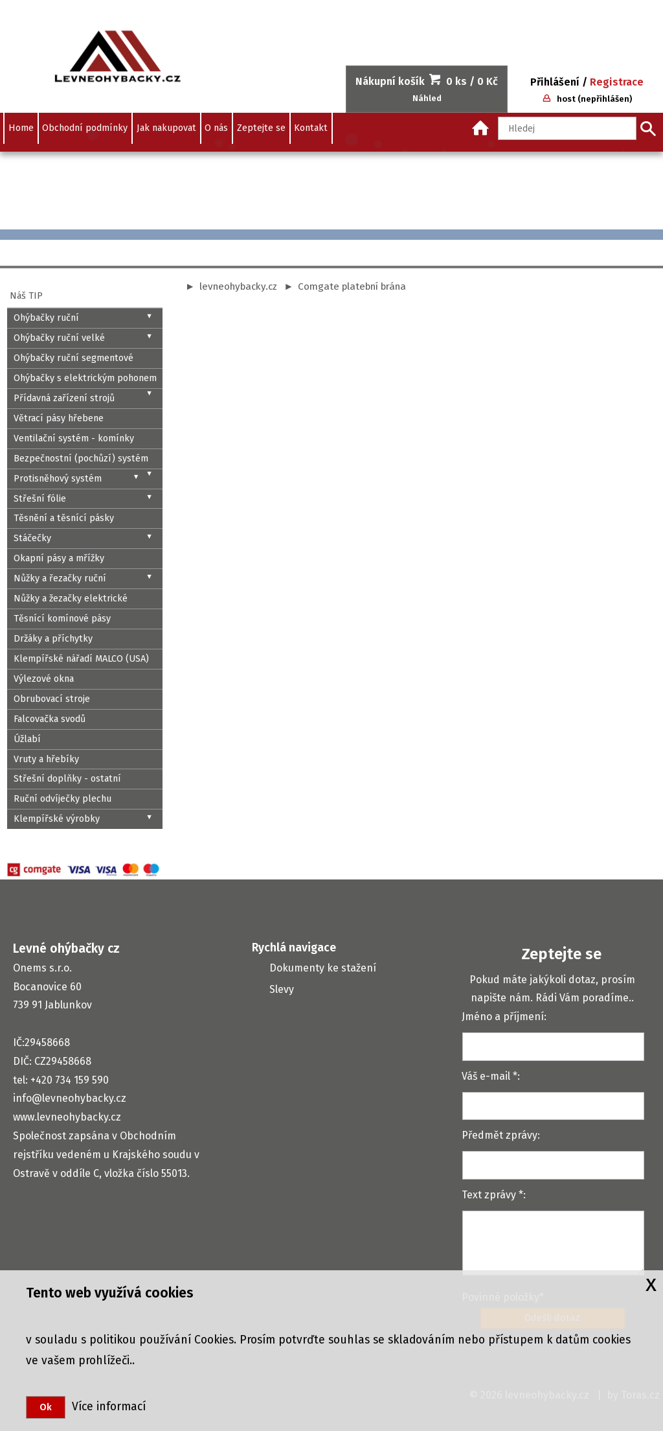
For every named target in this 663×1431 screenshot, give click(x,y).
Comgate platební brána (352, 286)
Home (21, 128)
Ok (45, 1407)
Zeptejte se (261, 128)
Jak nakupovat (166, 128)
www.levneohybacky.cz (67, 1117)
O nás (216, 128)
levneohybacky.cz (238, 286)
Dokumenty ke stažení (322, 968)
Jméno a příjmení (503, 1016)
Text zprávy (489, 1195)
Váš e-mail (486, 1076)
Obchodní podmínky (85, 128)
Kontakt (311, 128)
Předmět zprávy (499, 1135)
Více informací (105, 1407)
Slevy (281, 989)
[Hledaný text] (567, 128)
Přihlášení (554, 82)
